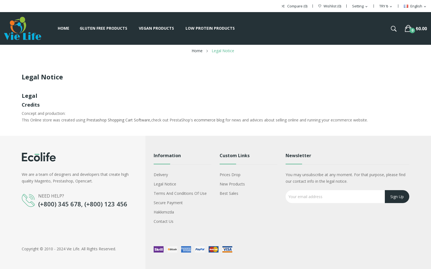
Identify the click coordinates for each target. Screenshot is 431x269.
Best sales (229, 193)
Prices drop (230, 174)
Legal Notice (165, 184)
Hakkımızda (164, 212)
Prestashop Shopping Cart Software (118, 120)
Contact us (163, 221)
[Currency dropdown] (386, 6)
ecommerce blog (209, 120)
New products (232, 184)
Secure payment (168, 202)
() (329, 6)
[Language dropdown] (415, 6)
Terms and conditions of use (180, 193)
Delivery (161, 174)
